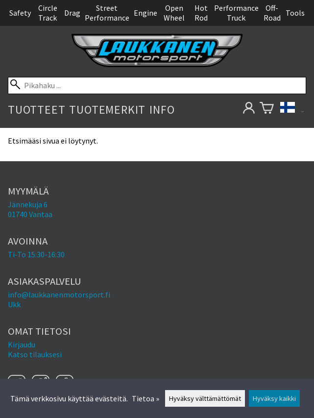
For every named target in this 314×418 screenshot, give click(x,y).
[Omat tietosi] (249, 109)
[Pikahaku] (157, 85)
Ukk (14, 304)
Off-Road (272, 13)
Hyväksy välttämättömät (205, 398)
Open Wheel (174, 13)
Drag (72, 13)
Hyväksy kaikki (274, 398)
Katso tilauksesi (35, 354)
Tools (295, 13)
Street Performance (107, 13)
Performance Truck (236, 13)
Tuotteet (36, 109)
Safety (20, 13)
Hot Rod (201, 13)
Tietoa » (145, 398)
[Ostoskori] (267, 109)
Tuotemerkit (107, 109)
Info (161, 109)
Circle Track (47, 13)
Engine (145, 13)
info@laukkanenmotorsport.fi (59, 294)
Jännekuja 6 (28, 204)
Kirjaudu (21, 344)
